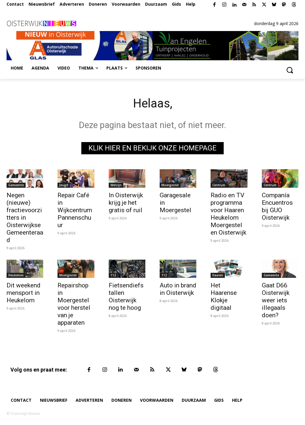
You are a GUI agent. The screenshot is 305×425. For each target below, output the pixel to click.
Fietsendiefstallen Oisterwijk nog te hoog (126, 296)
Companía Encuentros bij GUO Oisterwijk (277, 206)
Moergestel (170, 185)
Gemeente (16, 185)
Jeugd (63, 185)
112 (113, 275)
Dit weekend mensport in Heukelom (24, 293)
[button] (289, 70)
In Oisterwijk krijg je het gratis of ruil (126, 203)
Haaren (217, 275)
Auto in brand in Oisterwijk (178, 289)
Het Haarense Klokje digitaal (224, 296)
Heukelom (16, 275)
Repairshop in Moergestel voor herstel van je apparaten (73, 304)
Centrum (218, 185)
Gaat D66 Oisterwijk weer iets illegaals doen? (276, 300)
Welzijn (116, 185)
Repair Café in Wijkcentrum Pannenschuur (74, 210)
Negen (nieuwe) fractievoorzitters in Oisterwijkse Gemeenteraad (25, 218)
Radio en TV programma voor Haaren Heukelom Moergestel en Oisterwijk (228, 214)
